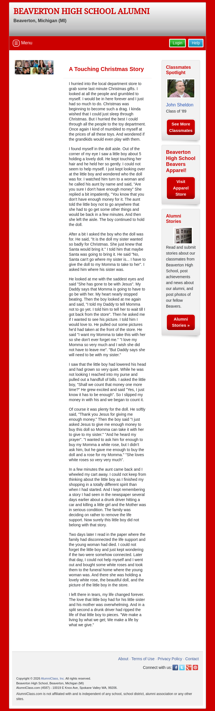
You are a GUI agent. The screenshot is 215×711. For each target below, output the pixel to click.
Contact (192, 659)
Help (196, 43)
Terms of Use (143, 659)
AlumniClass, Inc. (53, 678)
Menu (22, 43)
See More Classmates (180, 127)
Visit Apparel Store (181, 187)
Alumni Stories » (181, 322)
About (123, 659)
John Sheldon (179, 104)
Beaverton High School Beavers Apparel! (180, 161)
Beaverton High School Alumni (81, 11)
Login (177, 43)
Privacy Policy (170, 659)
